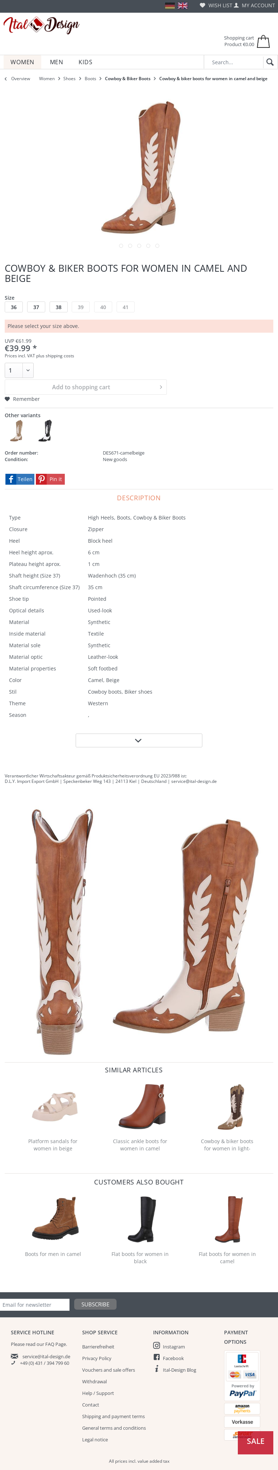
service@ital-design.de (46, 1356)
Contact (90, 1404)
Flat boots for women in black (140, 1258)
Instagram (174, 1346)
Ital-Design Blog (179, 1370)
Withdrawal (94, 1381)
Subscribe (95, 1304)
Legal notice (95, 1439)
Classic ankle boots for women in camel (140, 1145)
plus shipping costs (55, 355)
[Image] (121, 246)
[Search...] (241, 62)
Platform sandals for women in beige (52, 1145)
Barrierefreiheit (98, 1346)
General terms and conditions (114, 1428)
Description (139, 497)
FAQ (49, 1344)
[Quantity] (19, 370)
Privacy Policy (96, 1358)
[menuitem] (216, 5)
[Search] (268, 62)
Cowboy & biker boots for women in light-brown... (227, 1145)
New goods (115, 459)
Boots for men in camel (53, 1254)
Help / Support (98, 1393)
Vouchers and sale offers (108, 1370)
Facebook (173, 1358)
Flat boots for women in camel (227, 1258)
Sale (256, 1441)
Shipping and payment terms (113, 1416)
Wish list (216, 5)
